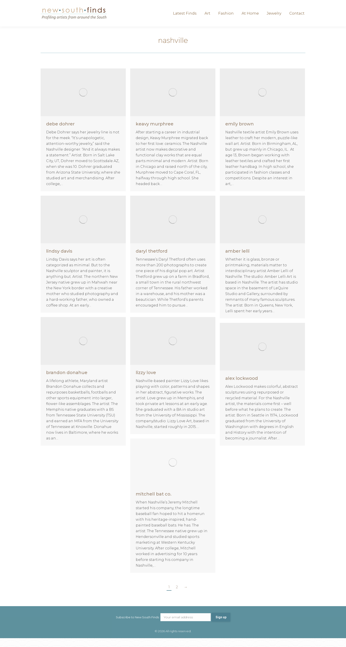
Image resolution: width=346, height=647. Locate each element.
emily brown (239, 132)
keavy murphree (154, 132)
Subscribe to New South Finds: (164, 626)
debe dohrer (60, 132)
